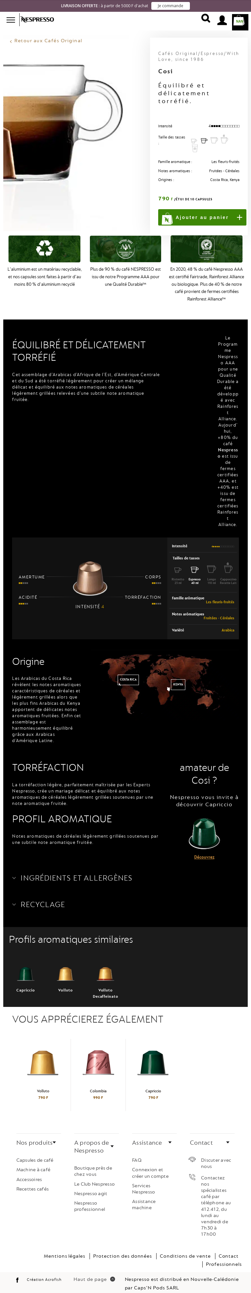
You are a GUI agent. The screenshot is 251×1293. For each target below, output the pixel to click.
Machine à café (33, 1163)
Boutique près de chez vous (93, 1164)
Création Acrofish (44, 1273)
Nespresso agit (91, 1187)
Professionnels (224, 1258)
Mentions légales (64, 1249)
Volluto (65, 971)
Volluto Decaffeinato (106, 974)
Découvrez (204, 850)
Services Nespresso (143, 1182)
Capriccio (26, 971)
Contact (229, 1249)
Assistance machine (144, 1198)
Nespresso (41, 19)
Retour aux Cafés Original (48, 34)
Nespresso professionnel (89, 1199)
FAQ (137, 1154)
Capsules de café (35, 1154)
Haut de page (94, 1273)
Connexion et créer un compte (150, 1166)
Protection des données (122, 1249)
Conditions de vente (185, 1249)
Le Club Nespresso (94, 1177)
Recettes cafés (32, 1182)
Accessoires (29, 1173)
